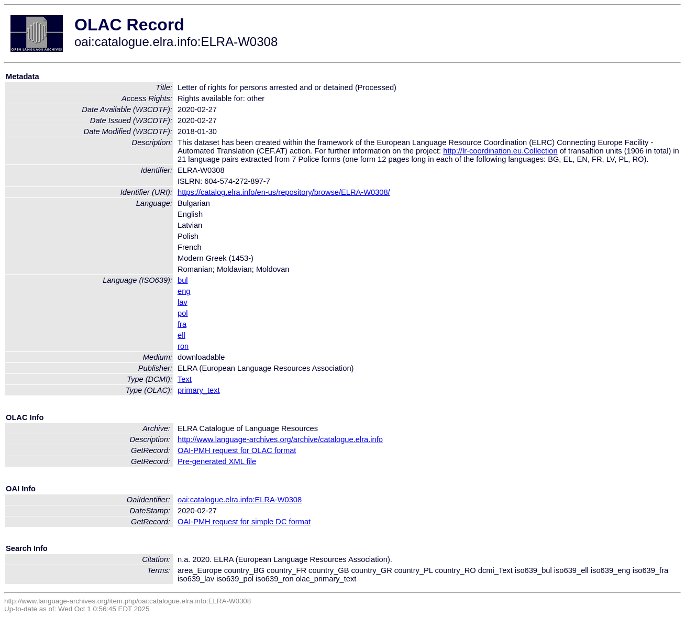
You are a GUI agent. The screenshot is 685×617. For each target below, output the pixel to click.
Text (185, 379)
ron (183, 346)
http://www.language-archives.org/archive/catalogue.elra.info (280, 439)
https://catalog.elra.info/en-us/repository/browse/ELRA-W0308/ (284, 192)
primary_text (199, 390)
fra (182, 324)
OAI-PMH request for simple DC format (244, 521)
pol (183, 313)
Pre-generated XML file (217, 461)
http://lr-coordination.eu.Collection (500, 151)
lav (182, 302)
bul (183, 280)
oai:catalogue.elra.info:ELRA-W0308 (240, 499)
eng (184, 291)
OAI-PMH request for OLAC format (237, 450)
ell (181, 335)
